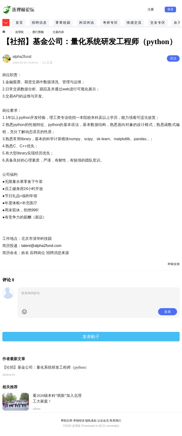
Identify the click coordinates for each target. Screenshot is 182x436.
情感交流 (134, 22)
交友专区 (157, 22)
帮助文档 (66, 420)
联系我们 (115, 420)
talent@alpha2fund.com (41, 246)
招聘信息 (39, 22)
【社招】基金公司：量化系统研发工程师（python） (45, 367)
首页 (19, 22)
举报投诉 (79, 420)
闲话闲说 (86, 22)
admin (37, 408)
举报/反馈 (174, 264)
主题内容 (58, 32)
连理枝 (19, 32)
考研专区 (110, 22)
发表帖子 (91, 336)
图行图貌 (38, 32)
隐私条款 (91, 420)
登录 (170, 9)
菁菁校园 (63, 22)
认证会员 (103, 420)
